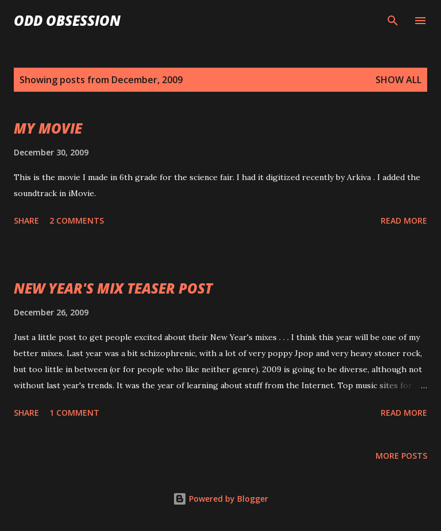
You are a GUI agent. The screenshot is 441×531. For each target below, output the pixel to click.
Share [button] (26, 220)
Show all (398, 79)
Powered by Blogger (220, 498)
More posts (401, 455)
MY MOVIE (48, 128)
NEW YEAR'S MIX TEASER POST (113, 288)
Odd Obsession (67, 20)
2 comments (76, 220)
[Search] (393, 21)
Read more (404, 220)
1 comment (74, 412)
